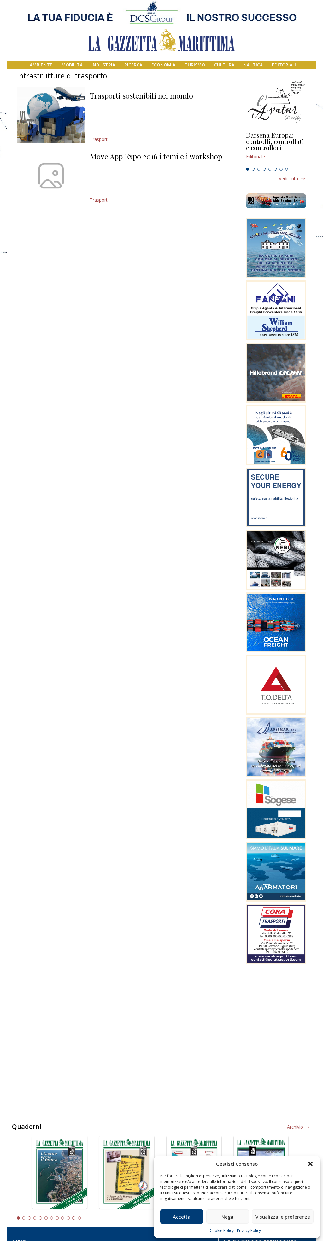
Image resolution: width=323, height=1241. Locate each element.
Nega (227, 1217)
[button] (310, 1164)
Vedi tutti (288, 178)
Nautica (253, 65)
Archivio (295, 1127)
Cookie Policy (222, 1230)
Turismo (195, 65)
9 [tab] (62, 1218)
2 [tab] (253, 169)
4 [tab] (264, 169)
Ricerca (133, 65)
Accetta (182, 1217)
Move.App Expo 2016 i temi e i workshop (156, 156)
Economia (163, 65)
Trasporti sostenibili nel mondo (141, 95)
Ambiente (41, 65)
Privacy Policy (249, 1230)
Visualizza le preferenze (282, 1217)
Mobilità (72, 65)
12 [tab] (79, 1218)
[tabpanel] (276, 148)
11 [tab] (73, 1218)
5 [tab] (270, 169)
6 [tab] (275, 169)
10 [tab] (68, 1218)
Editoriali (284, 65)
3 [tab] (259, 169)
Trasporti (99, 139)
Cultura (224, 65)
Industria (103, 65)
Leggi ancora (276, 148)
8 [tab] (286, 169)
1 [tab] (247, 169)
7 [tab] (281, 169)
